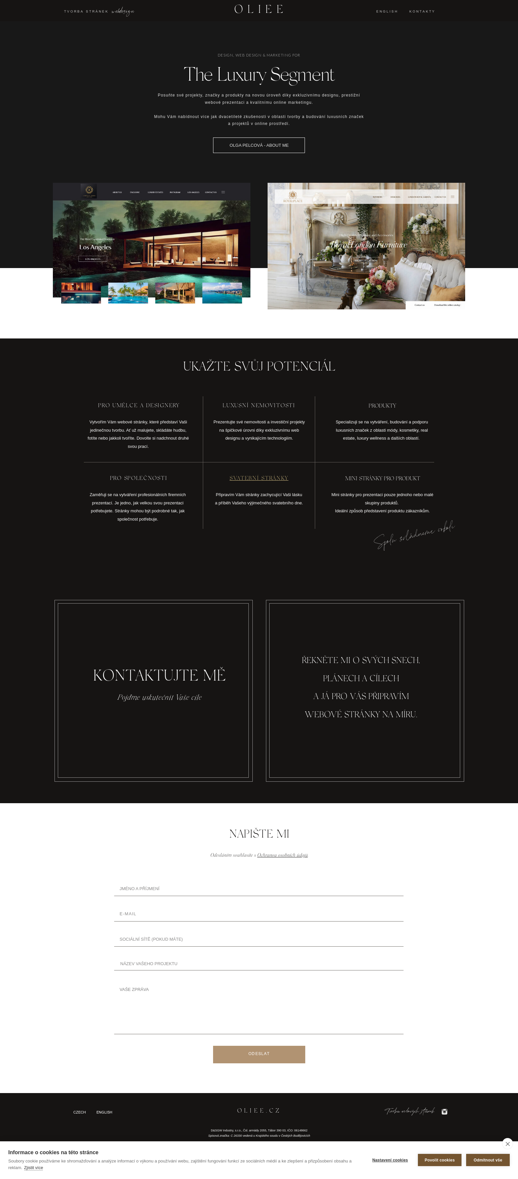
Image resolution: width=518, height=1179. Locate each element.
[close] (507, 1143)
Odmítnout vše (488, 1160)
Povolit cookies (440, 1160)
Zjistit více (33, 1167)
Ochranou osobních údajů (282, 855)
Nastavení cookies (390, 1160)
